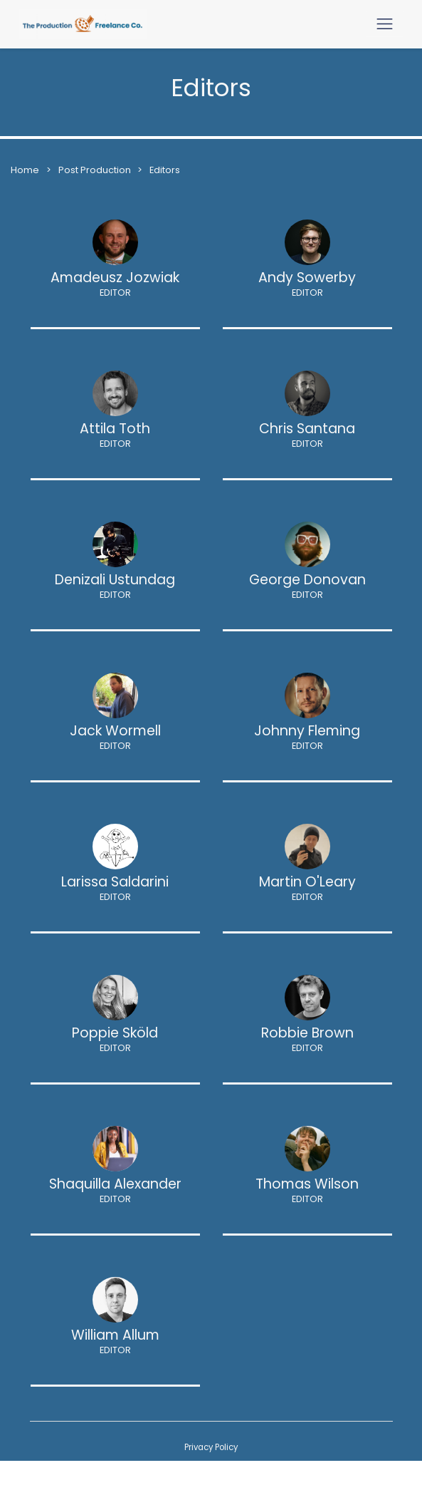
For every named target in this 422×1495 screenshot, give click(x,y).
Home (25, 170)
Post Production (95, 170)
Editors (164, 170)
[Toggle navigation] (384, 24)
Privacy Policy (211, 1447)
